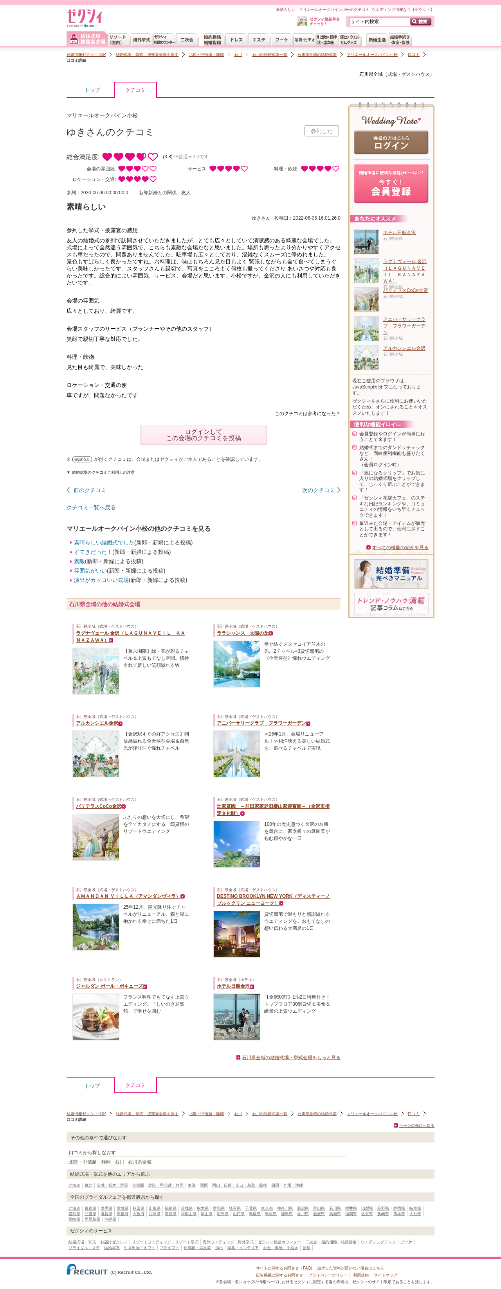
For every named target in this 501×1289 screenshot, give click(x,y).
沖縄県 (110, 1219)
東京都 (267, 1208)
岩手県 (106, 1208)
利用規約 (361, 1275)
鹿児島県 (92, 1219)
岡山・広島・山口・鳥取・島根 (239, 1185)
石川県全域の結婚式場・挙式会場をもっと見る (291, 1057)
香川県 (303, 1214)
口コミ (414, 54)
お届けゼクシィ (114, 1242)
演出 (219, 1248)
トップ (92, 90)
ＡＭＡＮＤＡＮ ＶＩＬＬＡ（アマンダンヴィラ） (128, 896)
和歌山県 (188, 1214)
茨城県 (187, 1208)
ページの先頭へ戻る (416, 1125)
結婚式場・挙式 (82, 1242)
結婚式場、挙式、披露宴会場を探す (147, 54)
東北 (88, 1185)
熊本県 (399, 1214)
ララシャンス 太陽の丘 (243, 633)
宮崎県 (74, 1219)
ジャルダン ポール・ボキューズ (109, 986)
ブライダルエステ (84, 1248)
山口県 (239, 1214)
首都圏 (138, 1185)
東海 (192, 1185)
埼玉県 (235, 1208)
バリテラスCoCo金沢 (98, 806)
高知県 (335, 1214)
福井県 (351, 1208)
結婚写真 (112, 1248)
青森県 (90, 1208)
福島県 (171, 1208)
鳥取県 (255, 1214)
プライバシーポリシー (328, 1275)
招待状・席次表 (197, 1248)
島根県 (271, 1214)
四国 (275, 1185)
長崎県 (383, 1214)
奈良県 (171, 1214)
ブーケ (406, 1242)
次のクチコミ (318, 490)
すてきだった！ (93, 552)
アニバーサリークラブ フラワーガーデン (261, 723)
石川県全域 (371, 74)
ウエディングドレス (378, 1242)
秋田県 (138, 1208)
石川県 (335, 1208)
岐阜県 (415, 1208)
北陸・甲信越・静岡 (206, 54)
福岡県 (351, 1214)
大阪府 (138, 1214)
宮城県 (122, 1208)
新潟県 (303, 1208)
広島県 (223, 1214)
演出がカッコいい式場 (101, 580)
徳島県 (287, 1214)
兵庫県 (154, 1214)
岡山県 (207, 1214)
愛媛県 (319, 1214)
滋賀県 (106, 1214)
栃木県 (203, 1208)
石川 (238, 54)
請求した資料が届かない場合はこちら (350, 1268)
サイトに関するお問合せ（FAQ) (284, 1268)
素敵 (79, 561)
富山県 (319, 1208)
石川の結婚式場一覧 (269, 54)
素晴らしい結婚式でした (104, 542)
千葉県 (251, 1208)
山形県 (154, 1208)
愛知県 (74, 1214)
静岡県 (399, 1208)
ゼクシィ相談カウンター (279, 1242)
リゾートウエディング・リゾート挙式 (165, 1242)
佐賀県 (367, 1214)
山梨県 (367, 1208)
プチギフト (169, 1248)
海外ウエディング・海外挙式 (228, 1242)
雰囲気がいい (90, 571)
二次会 (311, 1242)
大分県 (415, 1214)
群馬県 (219, 1208)
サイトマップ (385, 1275)
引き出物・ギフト (139, 1248)
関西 (204, 1185)
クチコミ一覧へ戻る (91, 507)
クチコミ (135, 92)
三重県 (90, 1214)
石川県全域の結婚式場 (317, 54)
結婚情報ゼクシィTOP (86, 54)
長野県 (383, 1208)
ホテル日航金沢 (233, 986)
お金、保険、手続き (280, 1248)
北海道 (74, 1185)
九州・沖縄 (293, 1185)
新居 (306, 1248)
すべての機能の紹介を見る (400, 547)
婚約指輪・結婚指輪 (339, 1242)
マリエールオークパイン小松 (372, 54)
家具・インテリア (243, 1248)
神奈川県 (285, 1208)
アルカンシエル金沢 (97, 723)
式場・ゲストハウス (408, 74)
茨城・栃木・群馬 (112, 1185)
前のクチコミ (90, 490)
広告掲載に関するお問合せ (279, 1275)
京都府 (122, 1214)
